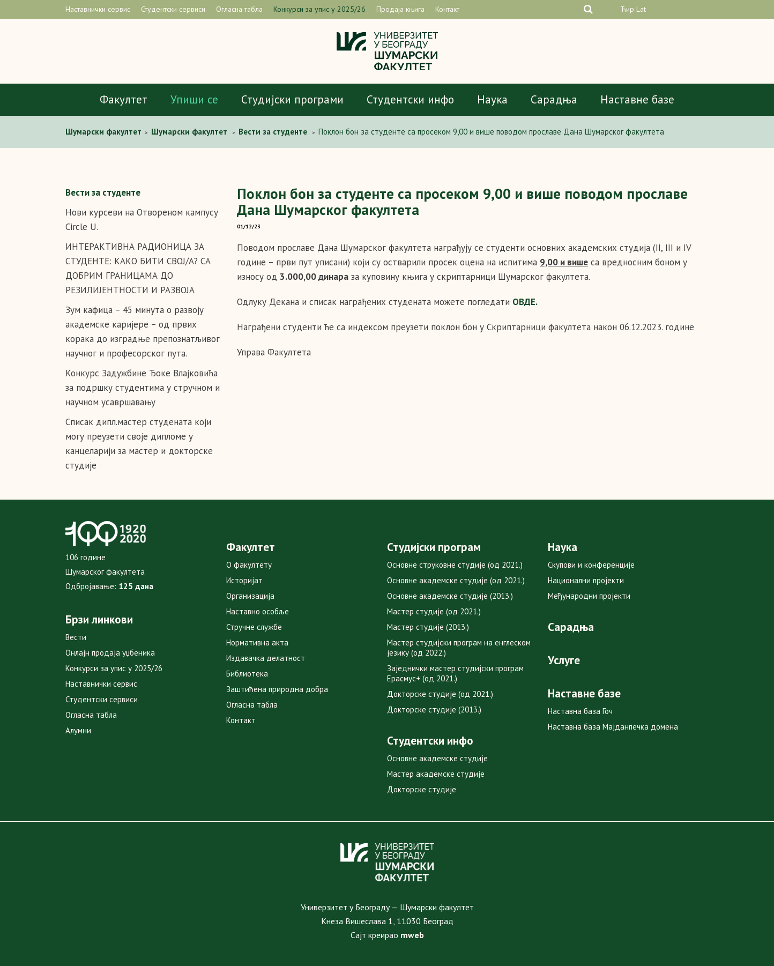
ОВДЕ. (525, 302)
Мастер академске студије (436, 774)
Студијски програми (292, 99)
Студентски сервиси (173, 9)
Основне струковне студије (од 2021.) (455, 565)
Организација (250, 596)
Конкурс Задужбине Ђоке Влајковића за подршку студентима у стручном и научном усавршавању (142, 387)
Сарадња (554, 99)
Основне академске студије (437, 758)
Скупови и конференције (591, 565)
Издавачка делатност (265, 658)
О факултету (249, 565)
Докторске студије (421, 789)
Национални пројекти (586, 580)
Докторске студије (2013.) (434, 709)
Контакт (447, 9)
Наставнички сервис (97, 9)
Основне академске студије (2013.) (450, 596)
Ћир (627, 9)
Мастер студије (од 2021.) (434, 611)
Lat (641, 9)
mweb (412, 935)
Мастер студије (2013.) (428, 627)
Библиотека (247, 673)
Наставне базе (637, 99)
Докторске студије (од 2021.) (440, 694)
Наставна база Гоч (580, 711)
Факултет (123, 99)
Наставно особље (257, 611)
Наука (492, 99)
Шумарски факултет (104, 132)
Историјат (244, 580)
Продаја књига (400, 9)
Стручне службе (254, 627)
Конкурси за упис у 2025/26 (319, 9)
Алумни (78, 730)
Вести (75, 637)
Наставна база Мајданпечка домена (613, 727)
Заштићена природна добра (277, 689)
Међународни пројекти (589, 596)
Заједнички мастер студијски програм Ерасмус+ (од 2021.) (455, 673)
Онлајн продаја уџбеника (110, 653)
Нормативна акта (257, 642)
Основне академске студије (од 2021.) (456, 580)
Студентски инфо (410, 99)
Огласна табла (239, 9)
